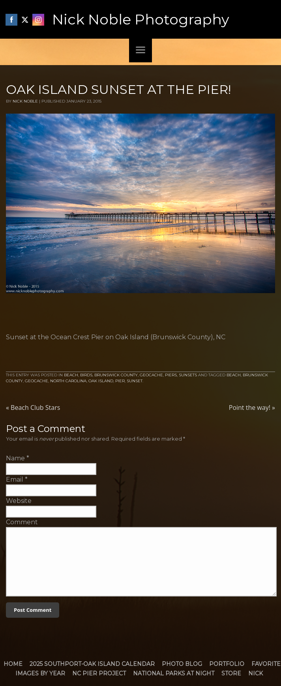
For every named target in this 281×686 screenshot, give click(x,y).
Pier (120, 380)
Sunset (134, 380)
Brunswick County (116, 375)
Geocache (151, 375)
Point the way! (252, 407)
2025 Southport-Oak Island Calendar (92, 663)
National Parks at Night (173, 673)
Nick (255, 673)
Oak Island (100, 380)
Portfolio (226, 663)
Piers (171, 375)
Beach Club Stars (33, 407)
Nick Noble (25, 101)
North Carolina (68, 380)
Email (14, 479)
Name (15, 458)
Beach (71, 375)
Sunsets (188, 375)
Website (19, 501)
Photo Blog (182, 663)
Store (231, 673)
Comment (22, 522)
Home (13, 663)
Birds (86, 375)
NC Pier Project (99, 673)
